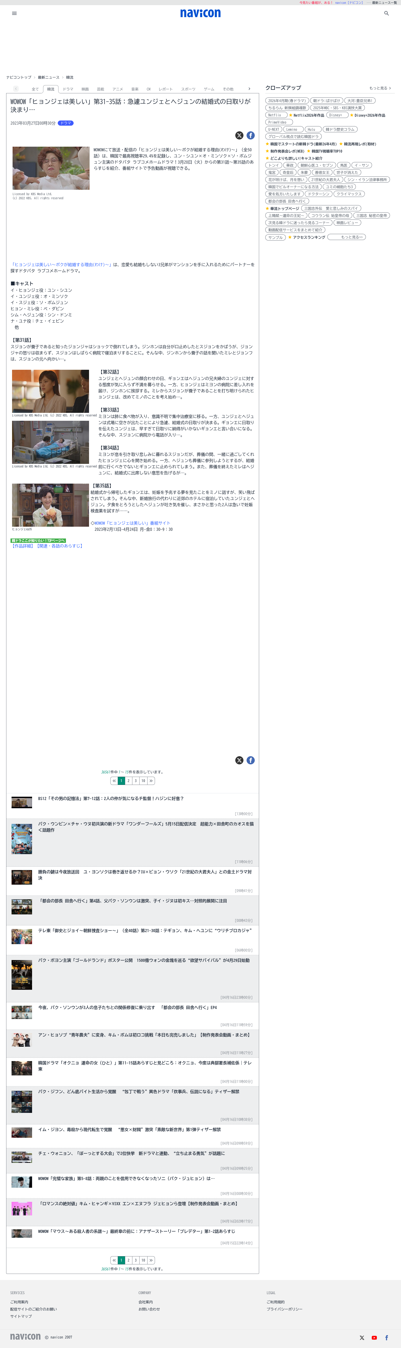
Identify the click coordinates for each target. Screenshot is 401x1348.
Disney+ (337, 115)
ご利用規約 (276, 1302)
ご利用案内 (19, 1302)
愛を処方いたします (284, 194)
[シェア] (251, 135)
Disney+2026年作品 (370, 115)
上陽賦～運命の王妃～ (286, 215)
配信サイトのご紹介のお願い (33, 1309)
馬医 (343, 165)
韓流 (50, 89)
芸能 (100, 89)
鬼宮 (272, 172)
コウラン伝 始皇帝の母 (330, 215)
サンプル (275, 237)
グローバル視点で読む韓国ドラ (293, 136)
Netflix (276, 115)
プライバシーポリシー (284, 1309)
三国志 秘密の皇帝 (371, 215)
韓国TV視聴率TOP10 (327, 151)
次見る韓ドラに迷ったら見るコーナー (298, 223)
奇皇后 (288, 172)
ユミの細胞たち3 (339, 187)
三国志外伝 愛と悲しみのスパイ (331, 208)
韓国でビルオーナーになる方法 (293, 187)
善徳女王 (322, 172)
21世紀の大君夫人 (325, 180)
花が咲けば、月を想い (286, 180)
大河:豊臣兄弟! (360, 101)
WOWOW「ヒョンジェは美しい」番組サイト (133, 523)
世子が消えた (347, 172)
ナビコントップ (18, 77)
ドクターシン (318, 194)
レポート (166, 89)
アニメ (117, 89)
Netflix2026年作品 (309, 115)
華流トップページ (284, 209)
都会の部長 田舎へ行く (287, 201)
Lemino (293, 129)
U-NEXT (273, 129)
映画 (85, 89)
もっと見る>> (346, 237)
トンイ (273, 165)
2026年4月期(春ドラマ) (287, 101)
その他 (228, 89)
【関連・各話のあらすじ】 (59, 546)
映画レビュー (347, 223)
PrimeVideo (279, 122)
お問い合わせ (149, 1309)
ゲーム (209, 89)
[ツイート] (239, 135)
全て (35, 89)
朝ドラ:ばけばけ (326, 101)
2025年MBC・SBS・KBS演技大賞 (337, 108)
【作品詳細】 (23, 546)
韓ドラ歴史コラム (340, 129)
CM (148, 89)
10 (165, 781)
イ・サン (362, 165)
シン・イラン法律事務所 (367, 180)
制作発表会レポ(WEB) (287, 151)
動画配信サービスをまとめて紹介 (295, 230)
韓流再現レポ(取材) (360, 144)
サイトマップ (21, 1316)
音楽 (135, 89)
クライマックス (349, 194)
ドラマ (68, 89)
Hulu (313, 129)
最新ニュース (49, 77)
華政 (290, 165)
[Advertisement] (200, 47)
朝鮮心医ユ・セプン (317, 165)
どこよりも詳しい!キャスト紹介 (296, 158)
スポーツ (188, 89)
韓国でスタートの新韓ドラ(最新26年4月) (303, 144)
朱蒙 (304, 172)
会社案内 (146, 1302)
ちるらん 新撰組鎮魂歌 (287, 108)
